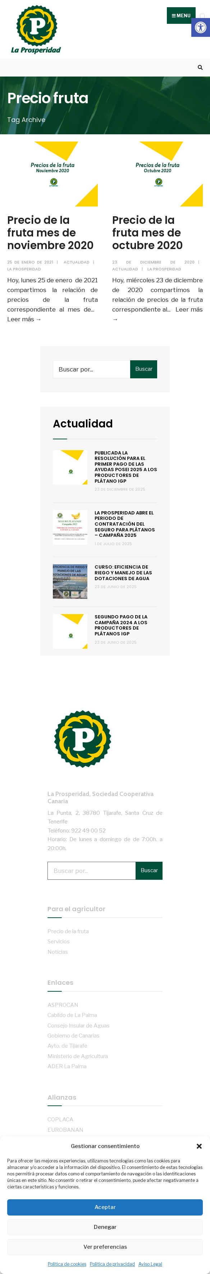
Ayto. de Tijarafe (67, 1045)
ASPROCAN (62, 1004)
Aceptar (105, 1207)
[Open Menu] (202, 16)
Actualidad (77, 262)
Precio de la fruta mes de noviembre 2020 (50, 233)
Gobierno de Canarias (73, 1035)
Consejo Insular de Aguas (78, 1025)
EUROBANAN (65, 1129)
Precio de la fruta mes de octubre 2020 (147, 233)
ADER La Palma (67, 1066)
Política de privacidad (112, 1264)
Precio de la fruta (68, 931)
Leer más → (24, 319)
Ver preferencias (105, 1247)
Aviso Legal (150, 1264)
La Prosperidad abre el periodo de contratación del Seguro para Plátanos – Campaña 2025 (125, 524)
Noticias (57, 951)
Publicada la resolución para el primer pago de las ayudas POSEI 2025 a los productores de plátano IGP (126, 466)
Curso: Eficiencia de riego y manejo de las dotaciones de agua (123, 573)
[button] (200, 27)
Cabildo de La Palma (72, 1015)
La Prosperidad (24, 269)
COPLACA (60, 1119)
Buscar (143, 369)
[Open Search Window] (199, 67)
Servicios (58, 941)
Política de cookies (67, 1264)
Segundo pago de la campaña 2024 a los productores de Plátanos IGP (121, 625)
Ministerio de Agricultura (77, 1056)
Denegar (105, 1227)
